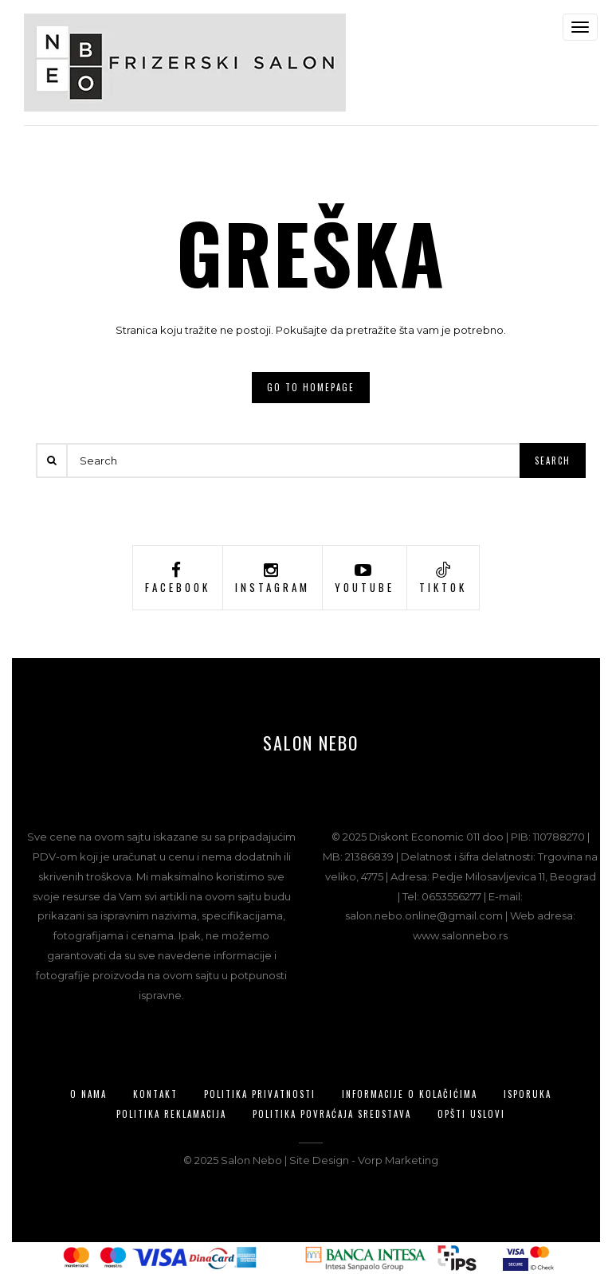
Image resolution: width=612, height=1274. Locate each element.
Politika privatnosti (260, 1094)
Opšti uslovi (471, 1113)
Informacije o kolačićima (409, 1094)
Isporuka (527, 1094)
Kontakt (155, 1094)
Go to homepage (311, 387)
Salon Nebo (311, 742)
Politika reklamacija (171, 1113)
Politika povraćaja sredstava (332, 1113)
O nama (88, 1094)
